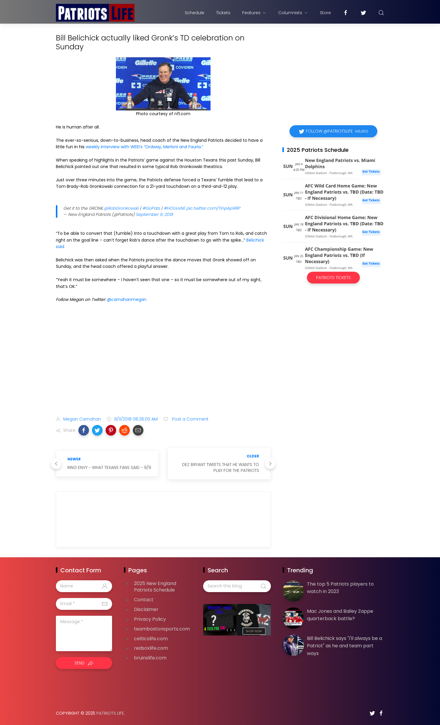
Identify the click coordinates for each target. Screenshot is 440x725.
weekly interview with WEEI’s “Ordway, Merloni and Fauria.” (144, 147)
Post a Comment (189, 419)
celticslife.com (151, 638)
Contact (143, 599)
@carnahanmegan (126, 299)
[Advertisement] (163, 365)
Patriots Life (110, 713)
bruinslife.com (150, 657)
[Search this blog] (237, 586)
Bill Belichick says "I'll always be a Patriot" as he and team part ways (344, 646)
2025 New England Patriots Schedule (155, 587)
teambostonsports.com (162, 628)
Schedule (194, 13)
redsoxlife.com (151, 648)
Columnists (293, 13)
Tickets (223, 13)
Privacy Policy (150, 619)
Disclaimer (146, 609)
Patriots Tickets (333, 278)
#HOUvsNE (174, 208)
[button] (83, 430)
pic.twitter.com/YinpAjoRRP (213, 208)
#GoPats (151, 208)
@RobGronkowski (121, 208)
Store (325, 13)
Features (254, 13)
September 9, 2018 (154, 214)
